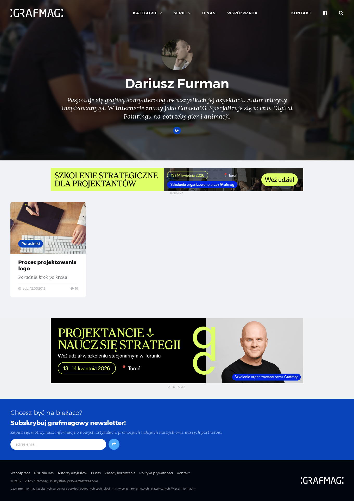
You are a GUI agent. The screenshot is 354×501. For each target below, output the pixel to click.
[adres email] (58, 444)
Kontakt (301, 13)
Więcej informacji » (183, 488)
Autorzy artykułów (72, 473)
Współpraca (242, 13)
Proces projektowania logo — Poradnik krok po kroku (48, 249)
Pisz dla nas (44, 473)
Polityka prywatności (156, 473)
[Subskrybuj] (114, 444)
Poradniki (30, 243)
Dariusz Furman (177, 84)
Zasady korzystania (120, 473)
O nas (209, 13)
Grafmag (41, 481)
